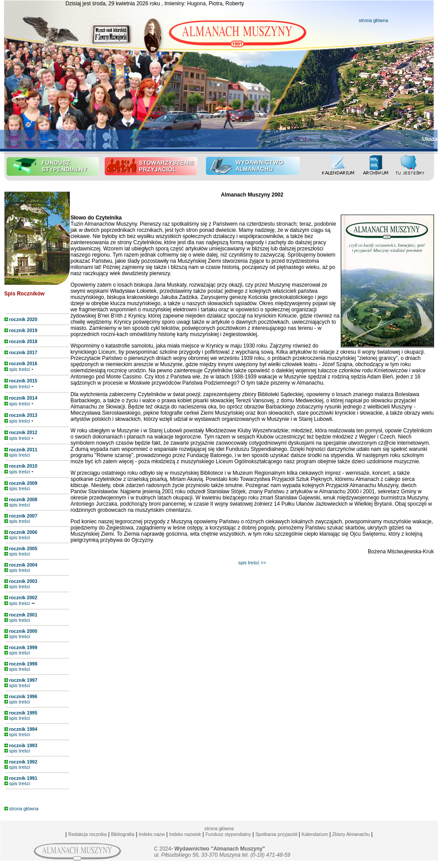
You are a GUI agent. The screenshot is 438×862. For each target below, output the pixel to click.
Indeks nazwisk (185, 834)
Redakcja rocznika (87, 834)
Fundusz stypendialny (228, 834)
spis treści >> (252, 562)
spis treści (17, 369)
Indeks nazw (152, 834)
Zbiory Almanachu (350, 834)
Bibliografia (122, 834)
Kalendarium (314, 834)
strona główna (373, 20)
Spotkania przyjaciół (276, 834)
